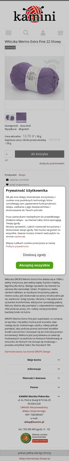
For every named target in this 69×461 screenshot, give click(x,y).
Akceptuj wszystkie (34, 265)
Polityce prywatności (17, 246)
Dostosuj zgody (34, 255)
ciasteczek (19, 236)
